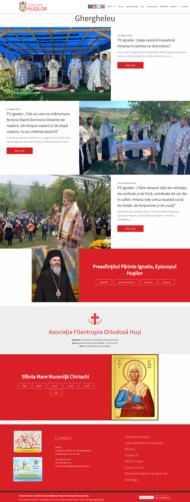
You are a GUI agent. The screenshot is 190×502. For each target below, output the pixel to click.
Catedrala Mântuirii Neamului (144, 443)
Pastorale (148, 282)
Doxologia (131, 479)
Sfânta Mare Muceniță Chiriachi (55, 376)
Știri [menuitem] (142, 6)
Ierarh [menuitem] (121, 6)
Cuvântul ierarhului (126, 282)
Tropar (71, 386)
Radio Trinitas (134, 461)
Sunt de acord (146, 497)
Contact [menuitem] (184, 6)
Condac (86, 386)
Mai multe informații (97, 500)
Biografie (104, 282)
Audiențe (167, 282)
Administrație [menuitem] (132, 6)
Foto (56, 392)
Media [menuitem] (173, 6)
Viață (24, 386)
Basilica (130, 449)
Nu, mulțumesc (162, 497)
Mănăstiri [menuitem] (164, 6)
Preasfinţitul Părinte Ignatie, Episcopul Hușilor (134, 269)
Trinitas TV (131, 455)
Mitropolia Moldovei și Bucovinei (146, 473)
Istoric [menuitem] (110, 6)
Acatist (39, 386)
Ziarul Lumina (134, 467)
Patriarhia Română (137, 437)
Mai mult (130, 65)
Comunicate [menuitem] (152, 6)
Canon (55, 386)
